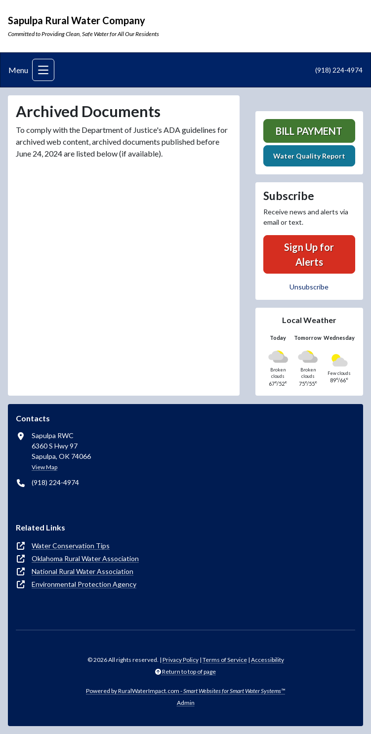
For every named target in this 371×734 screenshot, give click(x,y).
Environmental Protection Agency (84, 584)
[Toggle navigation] (43, 70)
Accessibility (267, 659)
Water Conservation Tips (71, 545)
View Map (44, 467)
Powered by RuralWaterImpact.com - (185, 690)
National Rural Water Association (82, 571)
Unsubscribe (309, 287)
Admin (186, 702)
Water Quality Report (309, 156)
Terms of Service (225, 659)
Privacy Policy (181, 659)
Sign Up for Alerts (309, 254)
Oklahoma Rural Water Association (85, 558)
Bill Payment (309, 131)
